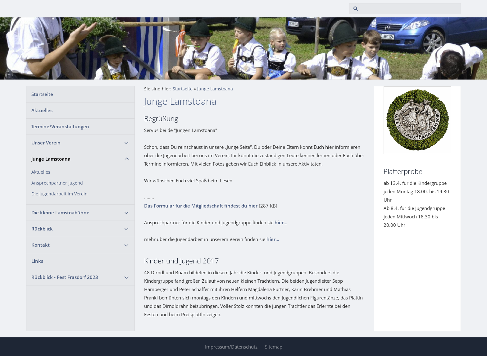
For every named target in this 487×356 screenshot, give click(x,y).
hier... (281, 222)
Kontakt (40, 245)
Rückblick (42, 229)
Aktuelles (41, 110)
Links (37, 261)
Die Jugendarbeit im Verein (59, 194)
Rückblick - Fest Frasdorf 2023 (64, 277)
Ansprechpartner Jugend (57, 183)
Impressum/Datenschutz (231, 347)
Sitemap (273, 347)
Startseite (42, 94)
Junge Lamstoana (51, 159)
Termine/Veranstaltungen (60, 126)
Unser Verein (46, 142)
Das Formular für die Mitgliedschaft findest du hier (200, 206)
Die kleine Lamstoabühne (60, 212)
